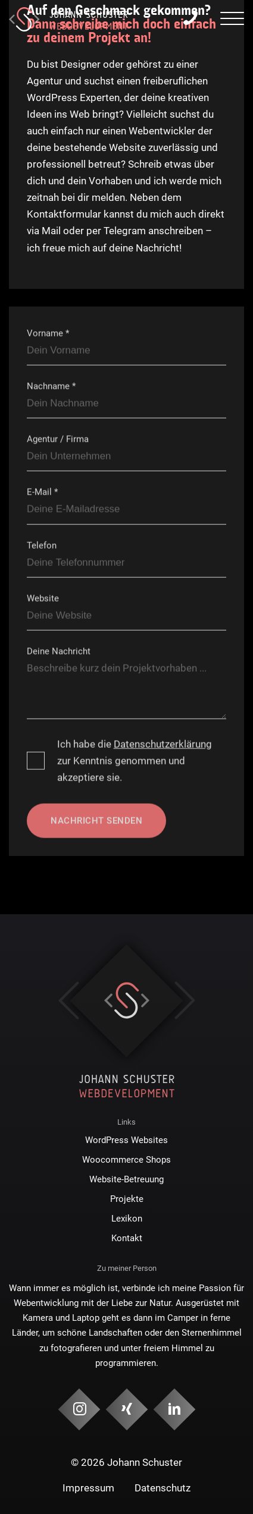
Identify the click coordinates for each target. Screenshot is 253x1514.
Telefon (42, 545)
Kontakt (126, 1238)
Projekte (126, 1199)
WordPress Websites (126, 1140)
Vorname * (48, 333)
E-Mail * (42, 492)
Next (184, 1000)
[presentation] (232, 20)
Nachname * (51, 386)
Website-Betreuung (126, 1179)
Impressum (88, 1488)
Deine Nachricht (58, 651)
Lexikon (126, 1218)
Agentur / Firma (58, 439)
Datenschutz (162, 1488)
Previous (68, 1000)
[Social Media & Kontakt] (79, 1410)
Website (43, 598)
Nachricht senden (96, 821)
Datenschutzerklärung (163, 744)
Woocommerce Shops (126, 1159)
